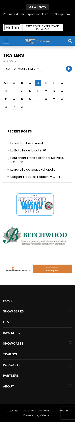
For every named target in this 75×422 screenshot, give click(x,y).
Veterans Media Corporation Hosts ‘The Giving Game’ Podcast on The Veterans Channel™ (37, 14)
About (8, 386)
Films (7, 322)
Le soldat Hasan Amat (26, 143)
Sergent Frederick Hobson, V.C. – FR (36, 177)
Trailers (10, 354)
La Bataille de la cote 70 (28, 150)
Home (7, 300)
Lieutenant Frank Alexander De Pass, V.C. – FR (37, 160)
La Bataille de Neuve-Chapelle (32, 169)
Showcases (13, 343)
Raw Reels (11, 333)
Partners (11, 375)
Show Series (13, 311)
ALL (6, 83)
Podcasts (11, 365)
